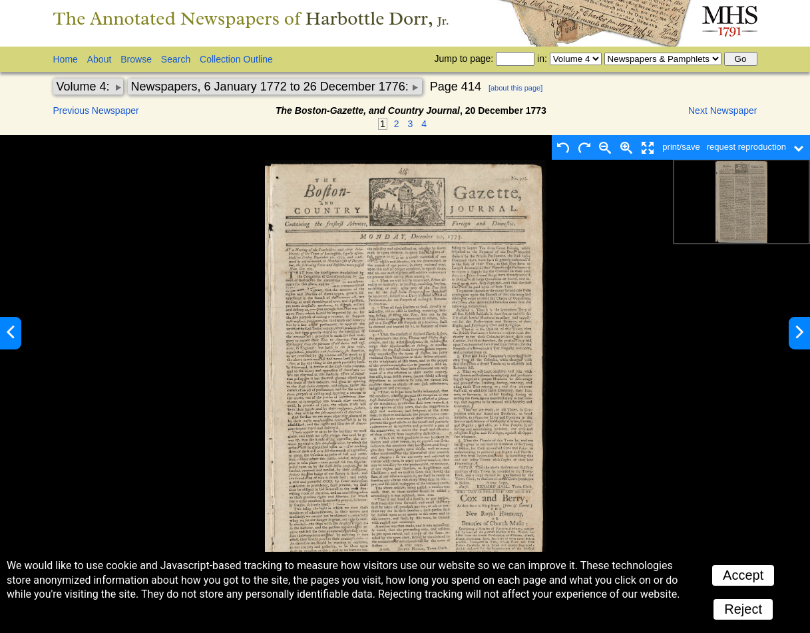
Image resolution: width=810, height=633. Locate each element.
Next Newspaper (722, 110)
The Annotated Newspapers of (251, 18)
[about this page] (515, 88)
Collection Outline (236, 59)
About (99, 59)
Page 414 (455, 86)
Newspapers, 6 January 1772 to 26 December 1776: (271, 86)
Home (65, 59)
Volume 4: (85, 86)
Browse (136, 59)
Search (175, 59)
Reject (743, 609)
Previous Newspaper (96, 110)
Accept (743, 575)
